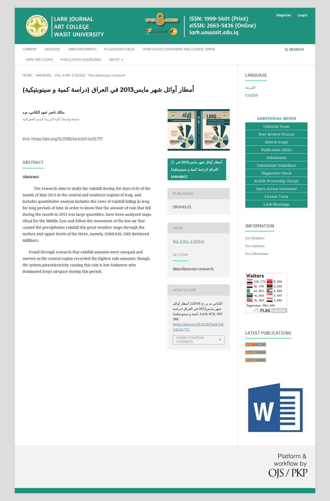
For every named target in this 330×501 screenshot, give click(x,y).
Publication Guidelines (81, 59)
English (251, 95)
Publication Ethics (276, 149)
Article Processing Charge (276, 180)
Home (27, 75)
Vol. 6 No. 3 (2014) (70, 75)
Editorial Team (276, 126)
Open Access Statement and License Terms (178, 49)
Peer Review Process (276, 134)
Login (302, 15)
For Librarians (256, 253)
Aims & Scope (276, 142)
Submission (276, 157)
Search (294, 49)
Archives (52, 49)
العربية (250, 87)
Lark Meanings (276, 204)
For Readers (254, 238)
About (114, 59)
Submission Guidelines (276, 165)
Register (283, 15)
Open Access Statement (276, 188)
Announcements (82, 49)
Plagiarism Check (119, 49)
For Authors (254, 245)
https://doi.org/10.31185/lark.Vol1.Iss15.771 (66, 139)
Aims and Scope (39, 59)
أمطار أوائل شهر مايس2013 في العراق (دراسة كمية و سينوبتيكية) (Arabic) (196, 169)
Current (30, 49)
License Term (276, 196)
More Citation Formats (190, 340)
